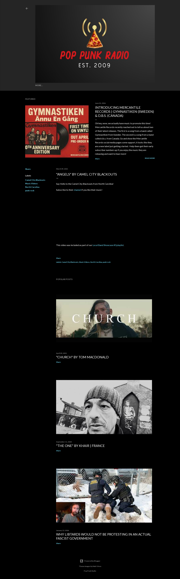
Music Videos (31, 183)
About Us (135, 85)
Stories (125, 85)
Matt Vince (97, 566)
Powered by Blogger (90, 561)
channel (77, 189)
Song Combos (96, 85)
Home (38, 85)
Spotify (47, 85)
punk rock (29, 190)
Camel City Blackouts (35, 180)
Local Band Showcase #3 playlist (108, 245)
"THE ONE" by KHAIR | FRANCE (80, 446)
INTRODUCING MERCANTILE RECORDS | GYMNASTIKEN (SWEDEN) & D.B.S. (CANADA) (124, 111)
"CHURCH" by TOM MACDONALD (82, 357)
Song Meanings (78, 85)
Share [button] (97, 159)
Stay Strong (112, 85)
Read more (150, 158)
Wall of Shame (61, 85)
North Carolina (32, 187)
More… (145, 85)
